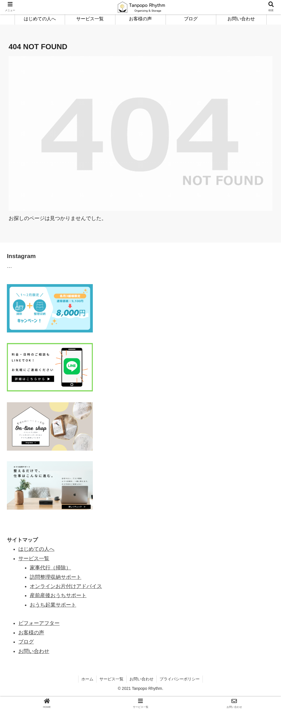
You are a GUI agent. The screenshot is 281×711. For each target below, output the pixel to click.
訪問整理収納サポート (55, 577)
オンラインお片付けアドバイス (66, 586)
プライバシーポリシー (180, 679)
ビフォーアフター (39, 623)
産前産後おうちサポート (58, 595)
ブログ (26, 642)
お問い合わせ (33, 651)
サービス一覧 (111, 679)
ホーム (87, 679)
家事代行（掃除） (50, 568)
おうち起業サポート (53, 605)
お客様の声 (31, 632)
